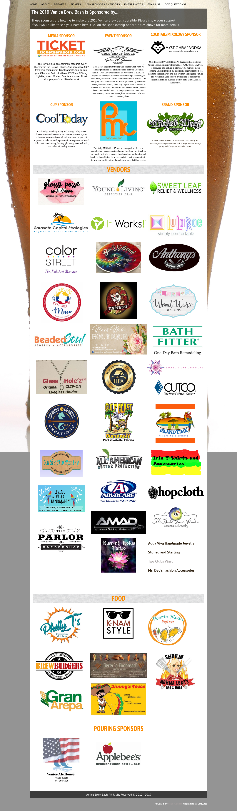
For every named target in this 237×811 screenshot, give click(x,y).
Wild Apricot (175, 803)
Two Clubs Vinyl (160, 561)
